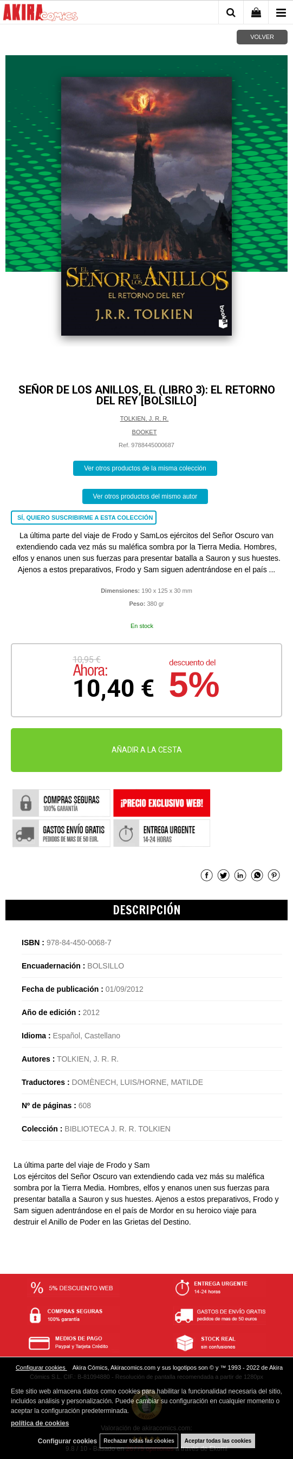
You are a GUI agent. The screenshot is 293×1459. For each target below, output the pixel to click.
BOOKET (144, 432)
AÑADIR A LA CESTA (147, 749)
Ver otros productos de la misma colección (145, 468)
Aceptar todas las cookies (218, 1441)
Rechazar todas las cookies (138, 1441)
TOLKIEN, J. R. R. (144, 418)
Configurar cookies (41, 1367)
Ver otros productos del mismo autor (145, 496)
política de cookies (40, 1423)
